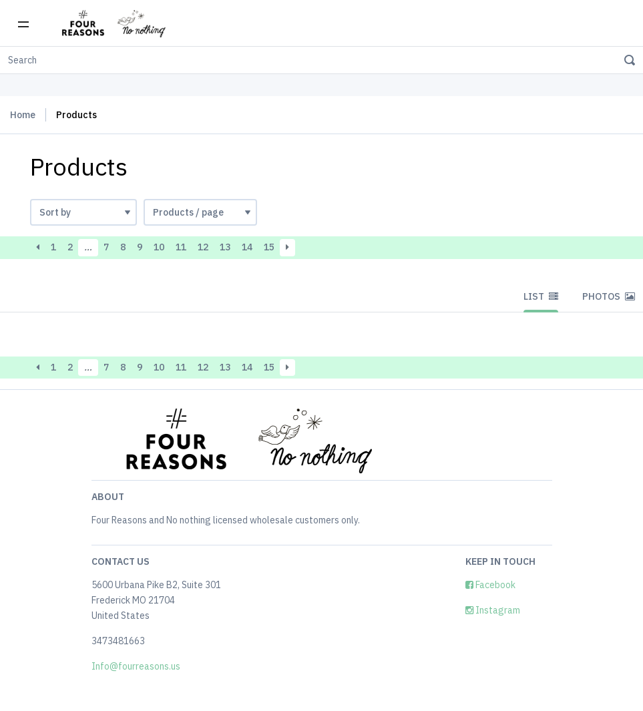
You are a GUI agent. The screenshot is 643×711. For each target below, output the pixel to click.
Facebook (490, 585)
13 (225, 247)
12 (203, 247)
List (540, 296)
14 (247, 247)
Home (22, 115)
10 (159, 247)
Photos (608, 296)
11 (181, 247)
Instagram (492, 610)
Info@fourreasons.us (135, 666)
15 (269, 247)
